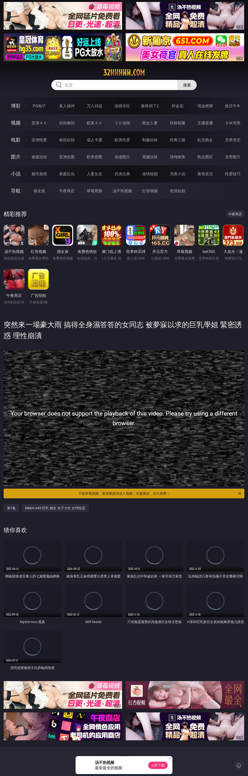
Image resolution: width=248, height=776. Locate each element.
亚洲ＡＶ (39, 122)
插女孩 (39, 190)
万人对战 (94, 105)
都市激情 (39, 173)
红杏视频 (150, 190)
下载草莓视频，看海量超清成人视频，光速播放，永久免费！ (160, 493)
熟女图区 (205, 156)
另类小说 (177, 173)
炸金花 (177, 105)
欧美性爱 (122, 139)
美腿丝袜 (150, 156)
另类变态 (232, 139)
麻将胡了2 (150, 105)
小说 (16, 173)
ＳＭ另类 (232, 122)
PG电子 (39, 105)
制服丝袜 (150, 139)
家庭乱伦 (67, 173)
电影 (16, 139)
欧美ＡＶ (94, 122)
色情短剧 (177, 190)
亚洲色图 (67, 156)
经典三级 (177, 139)
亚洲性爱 (39, 139)
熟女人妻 (150, 122)
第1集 (11, 508)
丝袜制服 (177, 122)
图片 (16, 156)
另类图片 (232, 156)
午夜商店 (67, 190)
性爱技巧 (232, 173)
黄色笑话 (205, 173)
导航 (16, 190)
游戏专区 (122, 105)
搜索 (187, 85)
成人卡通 (94, 139)
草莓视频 (94, 190)
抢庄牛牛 (232, 105)
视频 (16, 122)
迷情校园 (150, 173)
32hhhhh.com (124, 72)
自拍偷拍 (67, 122)
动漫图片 (122, 156)
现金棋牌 (205, 105)
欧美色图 (94, 156)
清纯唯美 (177, 156)
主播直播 (205, 122)
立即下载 (158, 765)
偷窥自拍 (39, 156)
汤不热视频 (122, 190)
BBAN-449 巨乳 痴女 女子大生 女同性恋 (55, 508)
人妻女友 (94, 173)
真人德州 (67, 105)
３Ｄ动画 (122, 122)
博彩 (16, 105)
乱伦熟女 (205, 139)
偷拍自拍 (67, 139)
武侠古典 (122, 173)
